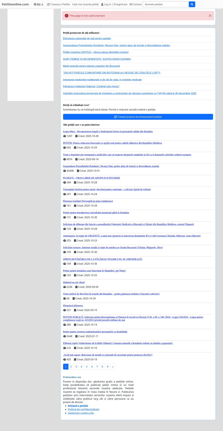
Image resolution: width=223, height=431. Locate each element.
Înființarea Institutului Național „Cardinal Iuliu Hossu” (91, 86)
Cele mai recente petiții (85, 4)
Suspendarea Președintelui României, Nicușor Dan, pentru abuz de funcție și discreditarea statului (116, 45)
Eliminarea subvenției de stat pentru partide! (87, 38)
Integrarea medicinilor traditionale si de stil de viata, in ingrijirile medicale (102, 79)
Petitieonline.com (15, 4)
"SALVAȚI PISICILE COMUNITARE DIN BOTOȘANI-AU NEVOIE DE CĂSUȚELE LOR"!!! (111, 72)
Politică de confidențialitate (83, 409)
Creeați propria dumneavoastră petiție (138, 116)
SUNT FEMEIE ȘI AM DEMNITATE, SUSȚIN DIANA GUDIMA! (97, 59)
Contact (136, 4)
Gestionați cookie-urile (81, 413)
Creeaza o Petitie (58, 4)
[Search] (166, 4)
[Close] (210, 15)
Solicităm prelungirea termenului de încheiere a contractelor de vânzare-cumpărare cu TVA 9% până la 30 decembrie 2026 (129, 93)
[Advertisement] (31, 55)
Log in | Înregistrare (114, 4)
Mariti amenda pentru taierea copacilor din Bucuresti (91, 66)
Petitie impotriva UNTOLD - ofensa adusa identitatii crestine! (96, 52)
